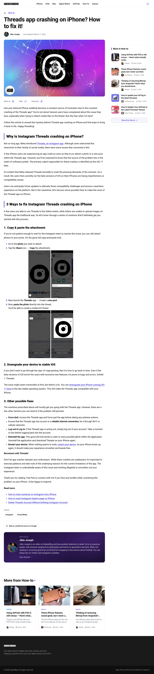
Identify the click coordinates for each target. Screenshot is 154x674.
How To (86, 4)
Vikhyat (10, 627)
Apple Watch (64, 4)
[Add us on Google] (9, 101)
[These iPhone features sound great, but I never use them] (54, 595)
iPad (47, 4)
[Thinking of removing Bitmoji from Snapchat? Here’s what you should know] (89, 595)
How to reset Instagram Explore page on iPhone (31, 498)
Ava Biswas (46, 627)
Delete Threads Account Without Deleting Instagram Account (38, 502)
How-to (11, 13)
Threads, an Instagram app (50, 143)
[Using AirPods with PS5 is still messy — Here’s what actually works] (19, 595)
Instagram (9, 515)
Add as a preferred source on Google (21, 526)
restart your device (67, 444)
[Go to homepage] (28, 646)
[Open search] (147, 3)
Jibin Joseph (26, 540)
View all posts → (25, 557)
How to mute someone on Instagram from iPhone (32, 494)
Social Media (22, 515)
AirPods (76, 4)
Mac (54, 4)
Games (95, 4)
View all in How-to (129, 120)
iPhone (39, 4)
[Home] (5, 13)
